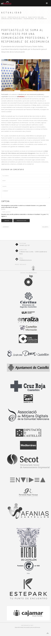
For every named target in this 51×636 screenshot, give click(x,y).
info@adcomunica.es (25, 260)
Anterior (5, 227)
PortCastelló (4, 94)
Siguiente (45, 227)
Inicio (3, 17)
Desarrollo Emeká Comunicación (22, 627)
